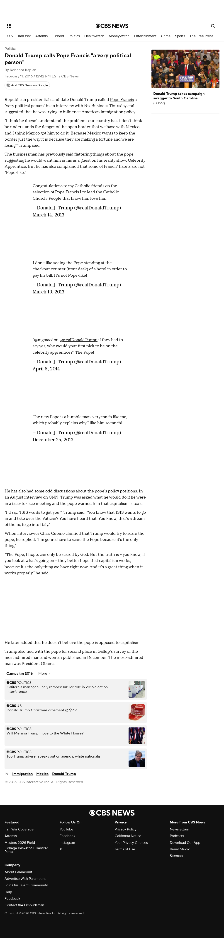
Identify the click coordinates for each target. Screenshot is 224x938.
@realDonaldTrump (78, 340)
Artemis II (42, 36)
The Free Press (201, 36)
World (59, 36)
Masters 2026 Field (20, 842)
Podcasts (177, 836)
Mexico (42, 774)
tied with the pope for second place (59, 651)
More (44, 673)
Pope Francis (122, 99)
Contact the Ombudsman (24, 905)
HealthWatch (94, 36)
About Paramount (18, 872)
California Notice (128, 836)
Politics (74, 36)
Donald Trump (64, 774)
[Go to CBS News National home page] (112, 26)
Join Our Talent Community (26, 885)
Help (8, 892)
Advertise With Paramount (25, 878)
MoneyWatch (119, 36)
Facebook (67, 836)
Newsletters (179, 829)
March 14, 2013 (48, 215)
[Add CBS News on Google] (27, 85)
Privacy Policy (125, 829)
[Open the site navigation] (42, 26)
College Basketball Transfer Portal (26, 850)
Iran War (24, 36)
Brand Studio (180, 849)
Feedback (12, 898)
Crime (165, 36)
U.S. (10, 36)
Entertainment (145, 36)
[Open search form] (213, 25)
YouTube (66, 829)
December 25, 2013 (53, 439)
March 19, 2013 (48, 292)
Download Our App (185, 842)
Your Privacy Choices (131, 842)
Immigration (22, 774)
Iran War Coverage (19, 829)
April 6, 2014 (46, 369)
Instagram (67, 842)
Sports (180, 36)
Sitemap (176, 856)
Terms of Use (125, 849)
